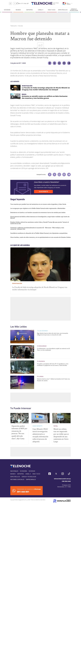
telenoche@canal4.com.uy (62, 479)
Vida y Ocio (51, 9)
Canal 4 (40, 9)
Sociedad (7, 9)
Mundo (18, 9)
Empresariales (31, 479)
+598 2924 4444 (66, 481)
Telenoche (13, 26)
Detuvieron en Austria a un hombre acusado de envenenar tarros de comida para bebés (37, 212)
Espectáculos (62, 9)
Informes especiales (17, 479)
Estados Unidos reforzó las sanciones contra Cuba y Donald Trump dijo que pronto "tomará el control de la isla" (39, 222)
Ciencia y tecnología (74, 9)
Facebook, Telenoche (49, 473)
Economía (23, 471)
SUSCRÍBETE (43, 191)
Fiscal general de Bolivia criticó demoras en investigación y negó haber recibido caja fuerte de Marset (39, 217)
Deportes (29, 9)
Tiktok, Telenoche (69, 473)
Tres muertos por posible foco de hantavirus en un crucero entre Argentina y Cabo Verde (38, 204)
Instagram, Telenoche (62, 473)
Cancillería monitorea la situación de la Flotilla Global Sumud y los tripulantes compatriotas (38, 233)
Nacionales (14, 471)
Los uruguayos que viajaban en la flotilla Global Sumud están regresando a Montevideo (37, 208)
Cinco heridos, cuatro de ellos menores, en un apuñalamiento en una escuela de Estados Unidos (40, 237)
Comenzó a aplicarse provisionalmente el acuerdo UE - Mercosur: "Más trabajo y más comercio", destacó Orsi (37, 228)
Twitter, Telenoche (56, 473)
